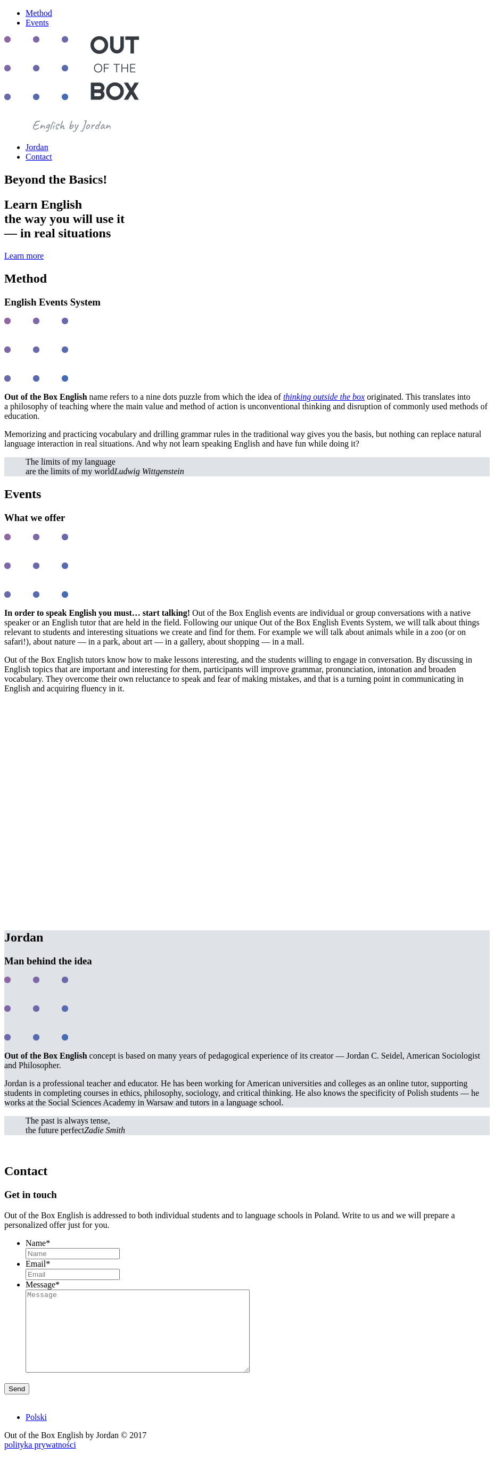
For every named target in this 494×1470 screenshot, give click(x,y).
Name (38, 1243)
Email (38, 1263)
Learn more (24, 255)
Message (43, 1284)
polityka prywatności (40, 1460)
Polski (36, 1433)
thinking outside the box (324, 396)
